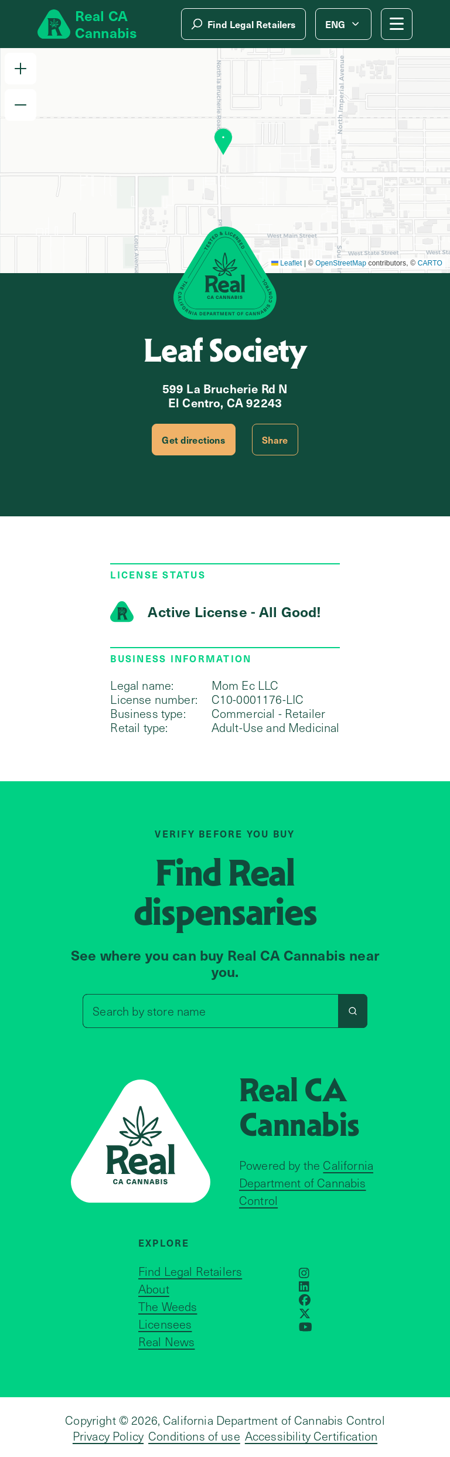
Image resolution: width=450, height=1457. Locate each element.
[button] (20, 68)
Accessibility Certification (311, 1436)
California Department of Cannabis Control (306, 1183)
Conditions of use (194, 1436)
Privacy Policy (108, 1436)
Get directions (193, 439)
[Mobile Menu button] (396, 24)
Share (275, 439)
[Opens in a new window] (304, 1273)
